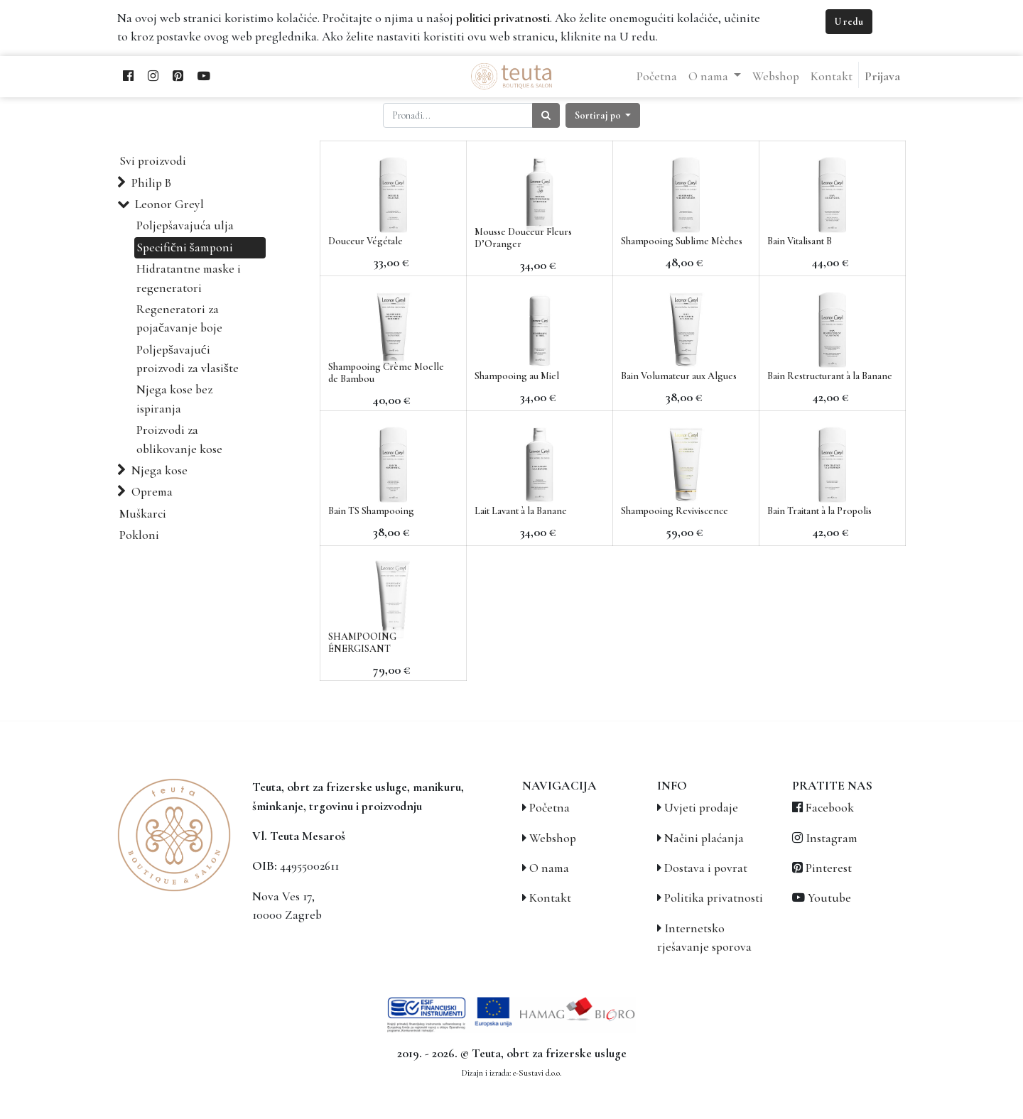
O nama (549, 868)
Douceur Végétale (365, 241)
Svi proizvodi (152, 160)
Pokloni (139, 535)
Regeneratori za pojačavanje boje (179, 318)
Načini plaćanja (704, 838)
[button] (603, 115)
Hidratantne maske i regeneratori (188, 278)
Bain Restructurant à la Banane (829, 376)
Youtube (829, 897)
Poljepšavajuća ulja (185, 225)
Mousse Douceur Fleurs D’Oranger (523, 238)
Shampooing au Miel (517, 376)
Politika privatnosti (713, 897)
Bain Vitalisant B (799, 241)
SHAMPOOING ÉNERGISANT (362, 643)
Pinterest (829, 868)
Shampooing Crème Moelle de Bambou (386, 373)
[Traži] (546, 115)
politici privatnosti (503, 18)
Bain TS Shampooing (371, 511)
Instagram (831, 838)
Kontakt (550, 897)
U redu (849, 22)
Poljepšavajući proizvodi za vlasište (187, 359)
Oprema (152, 491)
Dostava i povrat (705, 868)
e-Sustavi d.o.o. (537, 1073)
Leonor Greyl (169, 204)
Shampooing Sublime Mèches (681, 241)
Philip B (151, 182)
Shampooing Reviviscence (674, 511)
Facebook (830, 807)
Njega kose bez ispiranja (174, 398)
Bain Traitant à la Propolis (819, 511)
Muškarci (142, 513)
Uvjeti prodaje (701, 807)
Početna (549, 807)
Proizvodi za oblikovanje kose (179, 439)
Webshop (552, 838)
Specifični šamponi (184, 247)
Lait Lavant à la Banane (521, 511)
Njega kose (159, 470)
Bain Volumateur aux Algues (679, 376)
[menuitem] (657, 77)
